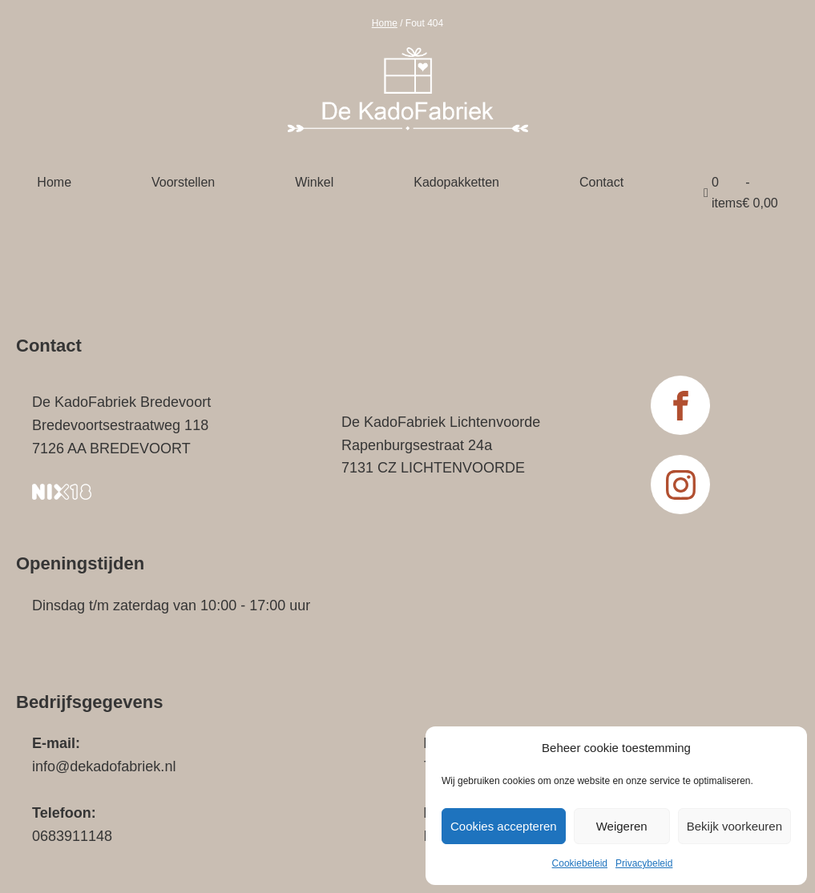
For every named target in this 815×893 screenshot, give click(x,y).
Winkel (314, 182)
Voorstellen (183, 182)
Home (384, 23)
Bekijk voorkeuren (734, 826)
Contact (601, 182)
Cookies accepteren (503, 826)
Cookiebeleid (579, 863)
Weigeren (622, 826)
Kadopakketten (456, 182)
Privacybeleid (643, 863)
